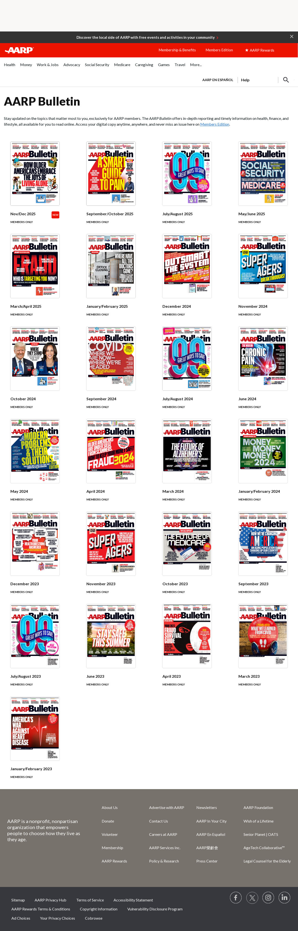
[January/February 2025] (111, 280)
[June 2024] (263, 373)
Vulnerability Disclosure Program (155, 909)
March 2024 (172, 491)
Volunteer (110, 834)
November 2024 (252, 306)
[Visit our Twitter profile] (252, 898)
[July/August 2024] (187, 373)
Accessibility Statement (133, 900)
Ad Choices (20, 918)
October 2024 (23, 398)
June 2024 (247, 398)
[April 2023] (187, 650)
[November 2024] (263, 280)
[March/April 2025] (35, 280)
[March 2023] (263, 650)
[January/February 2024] (263, 465)
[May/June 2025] (263, 188)
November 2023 (100, 583)
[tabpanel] (246, 79)
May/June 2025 (251, 213)
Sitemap (18, 900)
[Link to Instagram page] (268, 898)
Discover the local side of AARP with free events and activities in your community (145, 37)
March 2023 (249, 676)
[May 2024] (35, 465)
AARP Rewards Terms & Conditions (40, 909)
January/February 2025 (107, 306)
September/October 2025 (109, 213)
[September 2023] (263, 558)
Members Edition (219, 50)
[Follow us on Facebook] (236, 898)
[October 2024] (35, 373)
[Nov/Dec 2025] (35, 188)
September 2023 (253, 583)
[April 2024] (111, 465)
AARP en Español (217, 80)
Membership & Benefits (177, 50)
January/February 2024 (259, 491)
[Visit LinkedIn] (285, 898)
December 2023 (24, 583)
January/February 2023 (31, 768)
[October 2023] (187, 558)
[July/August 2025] (187, 188)
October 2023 (175, 583)
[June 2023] (111, 650)
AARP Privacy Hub (50, 900)
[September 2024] (111, 373)
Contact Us (158, 821)
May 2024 (19, 491)
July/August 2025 (177, 213)
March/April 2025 (25, 306)
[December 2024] (187, 280)
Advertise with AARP (166, 807)
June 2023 (95, 676)
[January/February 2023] (35, 743)
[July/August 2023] (35, 650)
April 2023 (171, 676)
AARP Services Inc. (164, 847)
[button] (292, 36)
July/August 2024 (177, 398)
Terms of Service (90, 900)
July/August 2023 (25, 676)
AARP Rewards (114, 861)
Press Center (207, 861)
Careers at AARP (163, 834)
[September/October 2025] (111, 188)
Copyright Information (98, 909)
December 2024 (176, 306)
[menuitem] (9, 67)
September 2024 (101, 398)
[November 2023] (111, 558)
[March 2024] (187, 465)
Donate (108, 821)
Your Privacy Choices (57, 918)
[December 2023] (35, 558)
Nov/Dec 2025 (23, 213)
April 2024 (95, 491)
